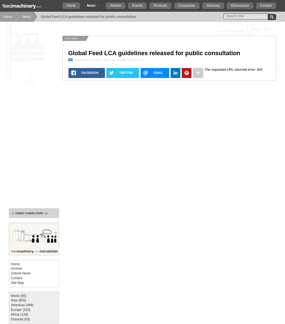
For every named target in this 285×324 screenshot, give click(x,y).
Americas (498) (22, 305)
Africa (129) (19, 314)
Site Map (17, 283)
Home (71, 6)
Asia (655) (18, 300)
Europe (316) (20, 310)
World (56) (18, 296)
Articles (115, 6)
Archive (16, 269)
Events (137, 6)
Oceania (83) (20, 319)
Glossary (213, 6)
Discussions (240, 6)
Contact (266, 6)
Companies (186, 6)
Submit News (21, 273)
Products (160, 6)
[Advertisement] (34, 119)
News (91, 6)
